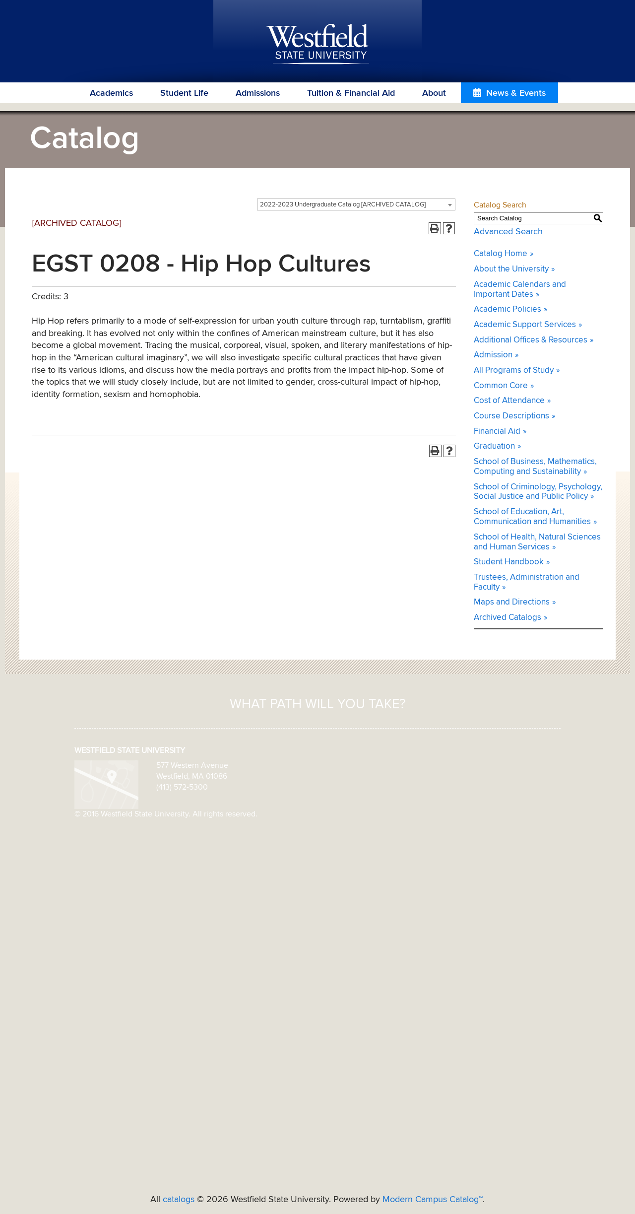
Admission (493, 355)
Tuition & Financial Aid (351, 93)
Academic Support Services (525, 325)
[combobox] (356, 204)
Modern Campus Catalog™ (432, 1199)
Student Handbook (509, 562)
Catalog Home (500, 254)
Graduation (494, 446)
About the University (511, 269)
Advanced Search (508, 231)
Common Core (501, 386)
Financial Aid (497, 431)
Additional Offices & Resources (530, 340)
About (434, 93)
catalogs (178, 1199)
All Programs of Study (514, 370)
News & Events (516, 93)
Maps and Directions (512, 602)
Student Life (184, 93)
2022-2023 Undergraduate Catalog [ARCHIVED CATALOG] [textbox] (343, 205)
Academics (111, 93)
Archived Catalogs (507, 617)
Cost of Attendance (509, 401)
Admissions (258, 93)
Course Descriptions (511, 416)
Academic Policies (507, 309)
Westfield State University (318, 44)
